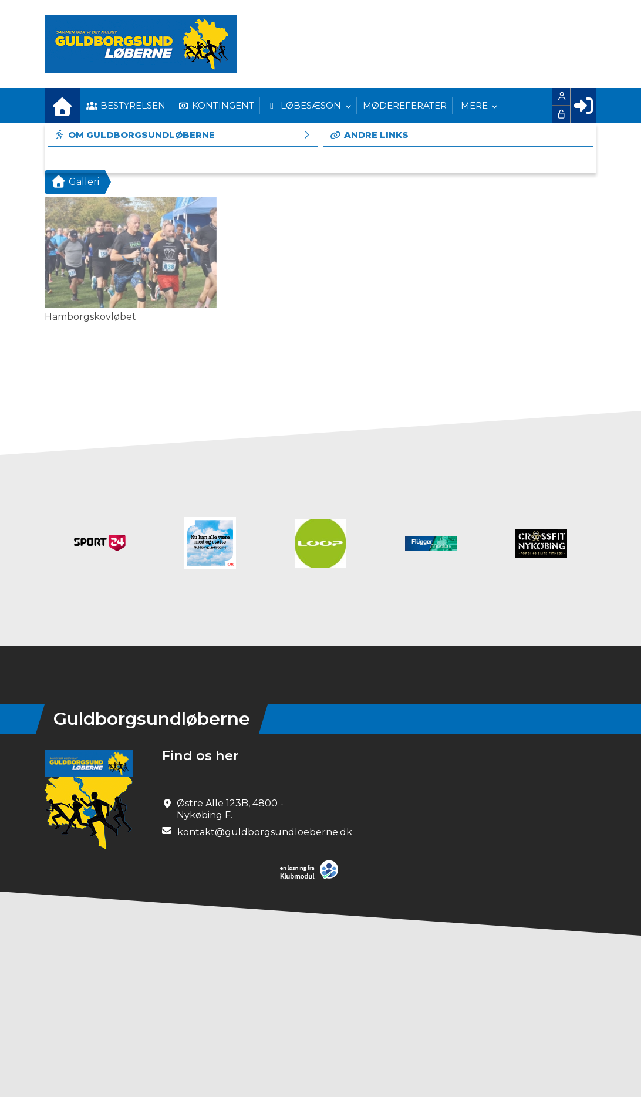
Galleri (74, 181)
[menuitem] (62, 105)
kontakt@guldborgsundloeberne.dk (264, 832)
